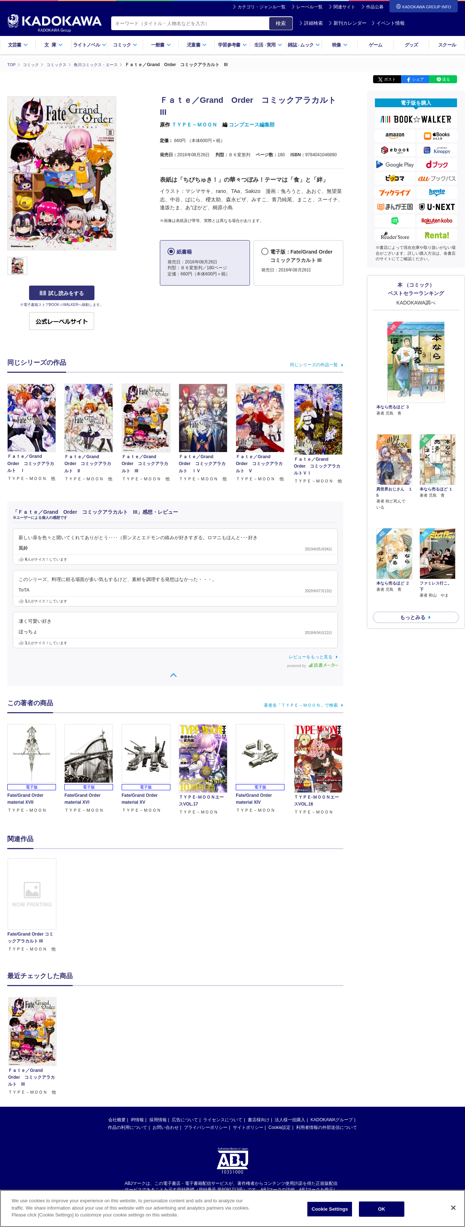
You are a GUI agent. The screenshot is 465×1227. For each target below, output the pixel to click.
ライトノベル (89, 45)
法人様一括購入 (290, 1119)
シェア (418, 79)
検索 (281, 23)
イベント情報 (388, 23)
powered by (312, 665)
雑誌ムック (304, 45)
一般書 (161, 45)
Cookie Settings (330, 1209)
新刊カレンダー (347, 23)
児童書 (197, 45)
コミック (125, 45)
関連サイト (344, 6)
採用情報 (158, 1119)
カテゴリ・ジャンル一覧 (262, 6)
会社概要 (117, 1119)
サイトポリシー (248, 1127)
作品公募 (375, 6)
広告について (185, 1119)
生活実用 (268, 45)
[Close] (453, 1208)
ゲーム (375, 45)
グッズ (411, 45)
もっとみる (412, 578)
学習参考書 (232, 45)
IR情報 (137, 1119)
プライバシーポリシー (205, 1127)
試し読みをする (62, 293)
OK (381, 1209)
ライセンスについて (222, 1119)
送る (446, 79)
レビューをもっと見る (310, 656)
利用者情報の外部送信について (326, 1127)
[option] (36, 905)
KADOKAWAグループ (332, 1119)
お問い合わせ (166, 1127)
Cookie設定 (279, 1127)
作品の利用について (127, 1127)
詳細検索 (311, 23)
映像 (340, 45)
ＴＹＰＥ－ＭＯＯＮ (194, 125)
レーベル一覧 (309, 6)
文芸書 (18, 45)
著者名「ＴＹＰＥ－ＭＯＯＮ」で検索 (301, 704)
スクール (447, 45)
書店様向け (259, 1119)
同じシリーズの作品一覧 (314, 364)
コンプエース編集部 (252, 125)
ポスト (390, 79)
